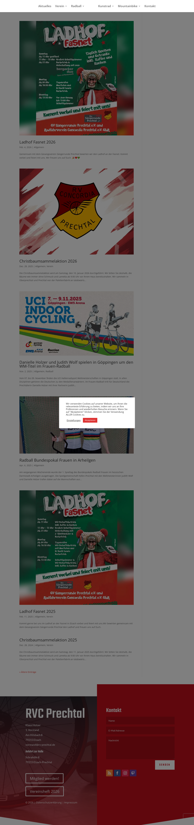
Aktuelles (44, 6)
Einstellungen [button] (74, 420)
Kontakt (150, 6)
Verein (59, 6)
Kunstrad (104, 6)
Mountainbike (127, 6)
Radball (76, 6)
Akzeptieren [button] (90, 420)
